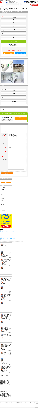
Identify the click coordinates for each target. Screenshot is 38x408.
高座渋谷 (10, 395)
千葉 (14, 4)
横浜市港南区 (5, 380)
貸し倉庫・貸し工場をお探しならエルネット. (31, 402)
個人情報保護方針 (6, 131)
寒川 (10, 396)
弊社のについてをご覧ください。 (9, 131)
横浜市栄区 (8, 381)
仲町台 (3, 395)
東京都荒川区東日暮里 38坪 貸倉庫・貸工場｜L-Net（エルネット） (7, 238)
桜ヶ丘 (9, 396)
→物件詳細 (9, 257)
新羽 (10, 394)
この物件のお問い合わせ (20, 53)
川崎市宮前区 (8, 384)
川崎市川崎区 (1, 383)
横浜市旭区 (8, 380)
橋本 (4, 395)
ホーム (1, 4)
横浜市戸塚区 (1, 380)
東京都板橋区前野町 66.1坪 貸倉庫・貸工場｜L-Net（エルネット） (7, 240)
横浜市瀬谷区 (4, 381)
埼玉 (12, 4)
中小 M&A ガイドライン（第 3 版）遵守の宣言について (15, 402)
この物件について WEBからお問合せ (20, 118)
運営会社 (1, 402)
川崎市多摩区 (5, 384)
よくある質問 (2, 6)
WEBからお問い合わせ (8, 53)
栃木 (16, 4)
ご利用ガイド (24, 4)
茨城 (20, 4)
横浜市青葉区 (4, 382)
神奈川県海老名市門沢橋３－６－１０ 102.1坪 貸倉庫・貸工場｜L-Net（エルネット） (9, 231)
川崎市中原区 (8, 383)
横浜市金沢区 (5, 379)
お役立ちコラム (7, 6)
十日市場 (7, 394)
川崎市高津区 (1, 384)
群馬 (18, 4)
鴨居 (2, 394)
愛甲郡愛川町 (5, 391)
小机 (0, 396)
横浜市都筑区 (8, 382)
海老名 (9, 394)
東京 (7, 4)
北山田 (6, 395)
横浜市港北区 (8, 379)
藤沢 (0, 394)
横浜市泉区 (1, 382)
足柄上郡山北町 (2, 391)
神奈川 (9, 4)
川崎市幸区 (5, 383)
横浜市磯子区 (1, 379)
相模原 (1, 395)
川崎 (8, 395)
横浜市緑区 (1, 381)
